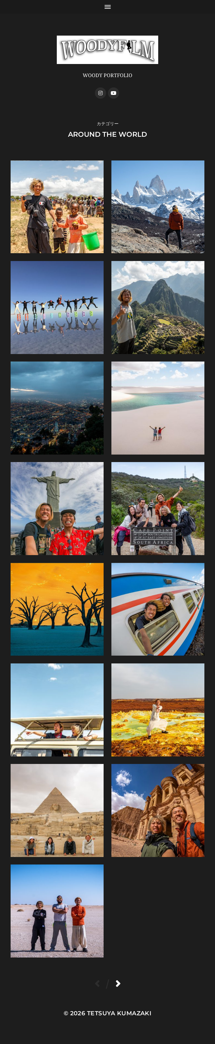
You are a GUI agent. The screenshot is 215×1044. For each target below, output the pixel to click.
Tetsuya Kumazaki (119, 1013)
